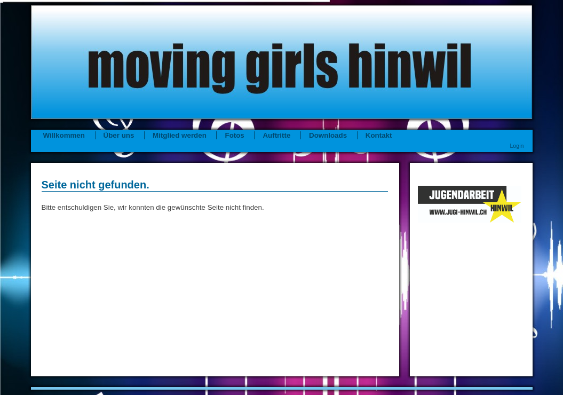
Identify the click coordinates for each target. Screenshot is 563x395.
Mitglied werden (180, 135)
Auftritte (276, 135)
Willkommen (64, 135)
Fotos (235, 135)
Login (517, 146)
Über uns (119, 135)
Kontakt (379, 135)
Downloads (328, 135)
